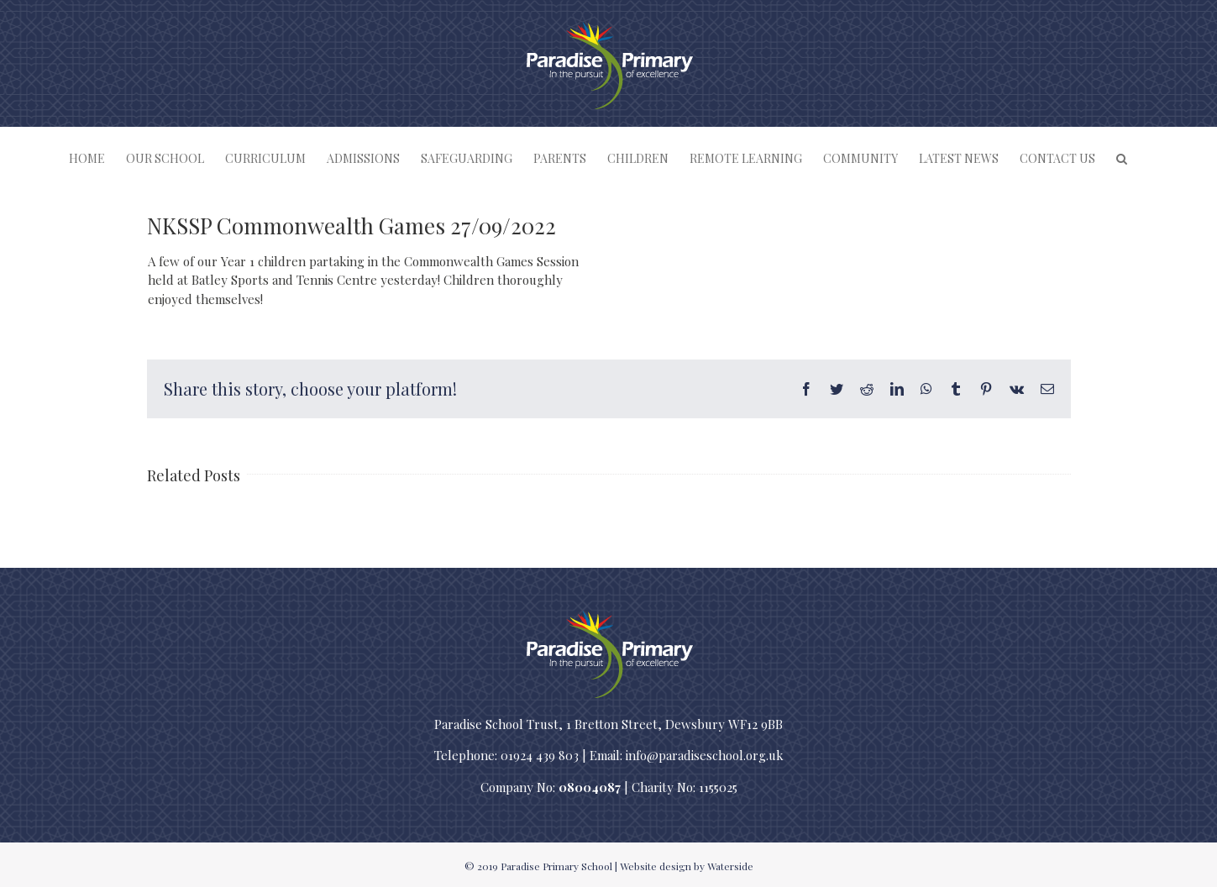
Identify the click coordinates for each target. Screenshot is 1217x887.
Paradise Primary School (556, 866)
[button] (1121, 158)
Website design (655, 866)
